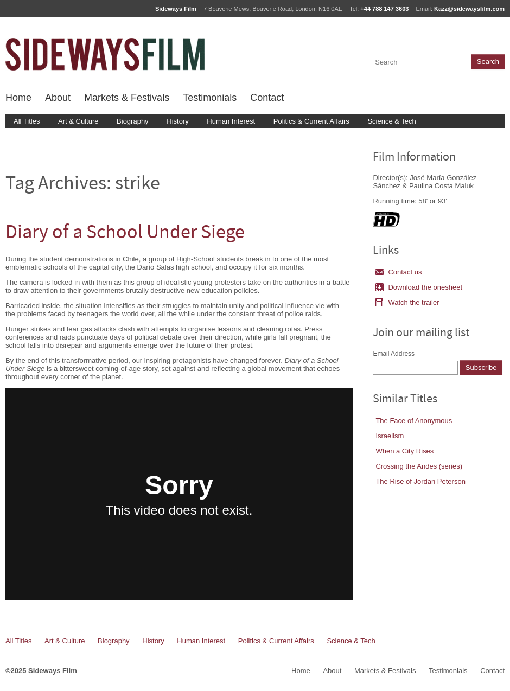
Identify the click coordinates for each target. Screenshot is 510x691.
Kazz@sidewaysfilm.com (469, 8)
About (58, 97)
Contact (267, 97)
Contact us (398, 272)
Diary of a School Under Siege (125, 233)
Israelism (389, 436)
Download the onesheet (418, 287)
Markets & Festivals (126, 97)
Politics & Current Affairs (311, 121)
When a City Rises (404, 451)
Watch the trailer (407, 302)
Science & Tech (391, 121)
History (177, 121)
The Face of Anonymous (413, 421)
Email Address (394, 353)
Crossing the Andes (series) (418, 466)
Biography (133, 121)
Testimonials (210, 97)
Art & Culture (78, 121)
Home (18, 97)
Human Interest (231, 121)
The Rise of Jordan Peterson (420, 481)
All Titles (27, 121)
